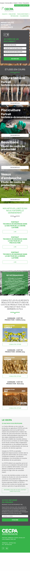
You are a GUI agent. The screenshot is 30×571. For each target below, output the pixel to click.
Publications (12, 14)
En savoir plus (15, 103)
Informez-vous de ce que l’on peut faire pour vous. (15, 490)
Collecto (4, 14)
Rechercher (15, 58)
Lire (15, 231)
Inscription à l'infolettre (21, 5)
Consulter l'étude (15, 344)
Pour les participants (22, 14)
